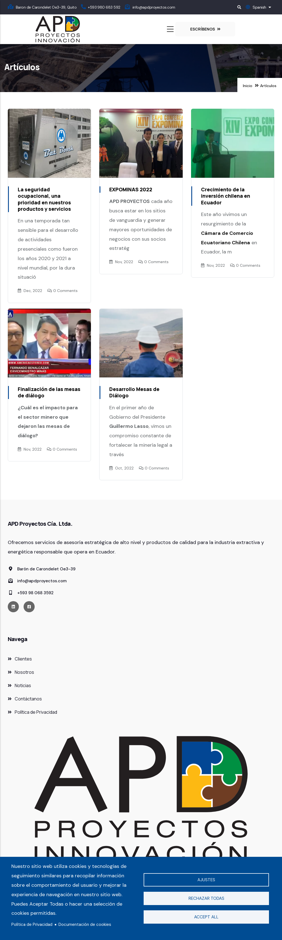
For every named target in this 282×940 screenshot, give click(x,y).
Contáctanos (28, 699)
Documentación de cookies (85, 924)
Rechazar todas (206, 898)
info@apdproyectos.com (154, 7)
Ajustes (206, 880)
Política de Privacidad (31, 924)
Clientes (23, 659)
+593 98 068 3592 (31, 593)
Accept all (206, 917)
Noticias (23, 685)
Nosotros (24, 672)
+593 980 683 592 (104, 7)
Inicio (247, 85)
